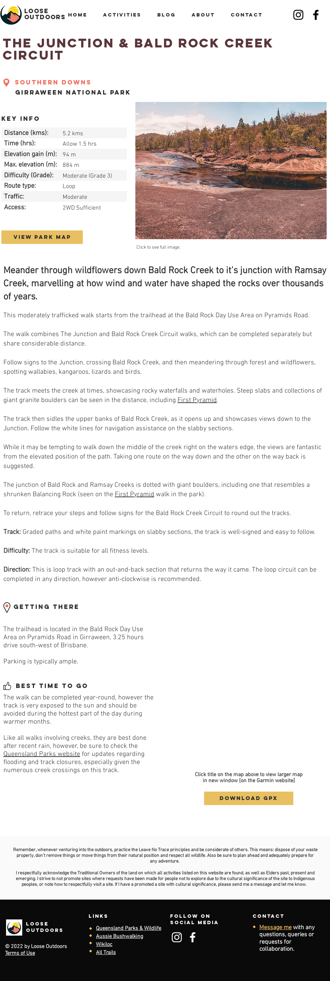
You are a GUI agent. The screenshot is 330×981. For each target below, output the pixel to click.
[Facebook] (316, 15)
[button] (231, 170)
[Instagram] (298, 15)
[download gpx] (248, 798)
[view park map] (42, 237)
